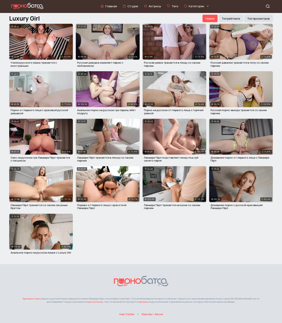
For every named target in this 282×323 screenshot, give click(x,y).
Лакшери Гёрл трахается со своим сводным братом (39, 206)
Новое (210, 18)
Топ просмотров (258, 18)
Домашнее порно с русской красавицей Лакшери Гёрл (237, 206)
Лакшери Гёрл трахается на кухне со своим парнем (172, 206)
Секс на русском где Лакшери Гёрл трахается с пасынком (40, 159)
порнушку (142, 301)
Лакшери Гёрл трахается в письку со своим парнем (105, 159)
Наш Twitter (127, 314)
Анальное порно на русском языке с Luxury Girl (41, 252)
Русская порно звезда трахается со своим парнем (239, 111)
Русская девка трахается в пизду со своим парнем (172, 64)
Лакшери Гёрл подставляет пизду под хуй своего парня (171, 159)
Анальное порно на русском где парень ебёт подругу (106, 111)
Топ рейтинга (231, 18)
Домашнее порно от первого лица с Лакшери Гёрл (240, 159)
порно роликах (94, 301)
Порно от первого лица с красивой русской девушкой (39, 111)
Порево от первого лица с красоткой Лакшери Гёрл (102, 206)
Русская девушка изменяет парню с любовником (100, 64)
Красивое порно (32, 298)
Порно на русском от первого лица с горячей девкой (173, 111)
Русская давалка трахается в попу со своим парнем (240, 64)
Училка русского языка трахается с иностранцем (34, 64)
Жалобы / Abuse (152, 314)
